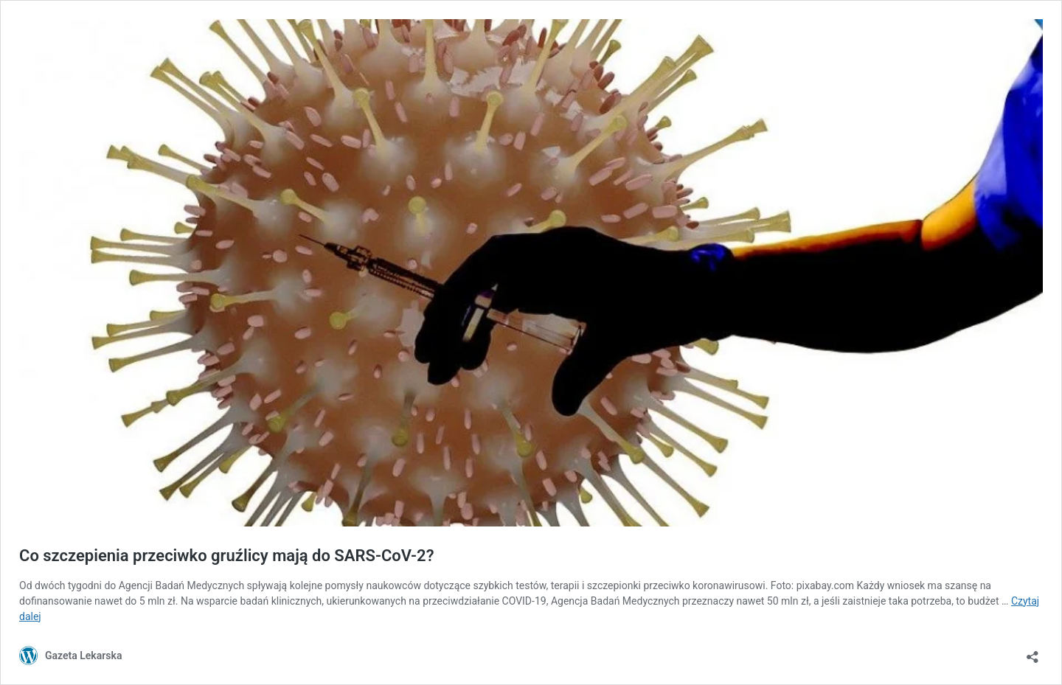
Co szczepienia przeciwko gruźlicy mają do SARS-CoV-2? (226, 555)
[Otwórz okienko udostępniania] (1032, 652)
